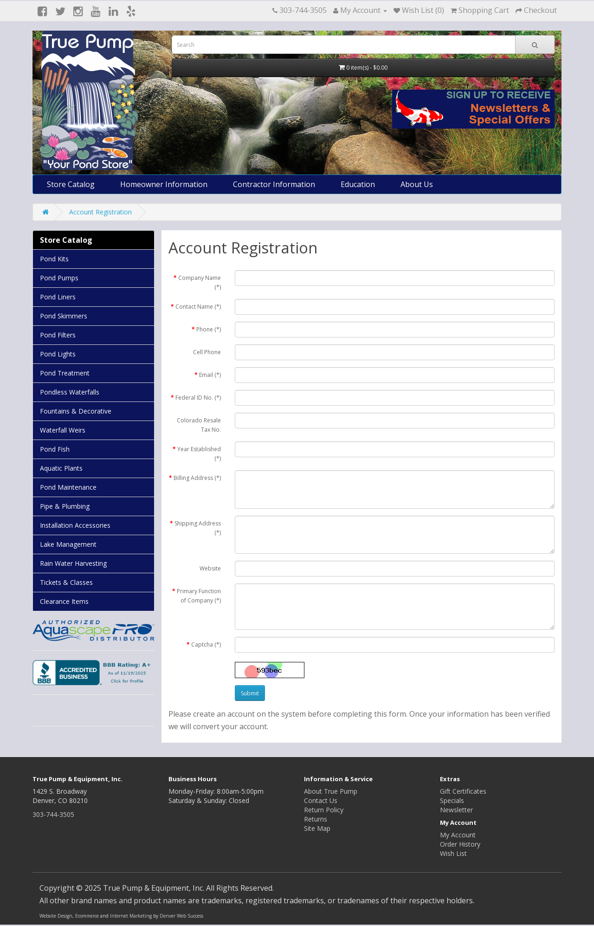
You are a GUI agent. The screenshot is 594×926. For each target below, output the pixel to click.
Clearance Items (64, 601)
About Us (416, 184)
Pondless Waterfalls (69, 392)
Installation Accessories (75, 525)
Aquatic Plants (61, 468)
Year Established (199, 453)
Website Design (55, 916)
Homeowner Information (163, 184)
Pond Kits (54, 258)
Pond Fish (55, 449)
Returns (315, 819)
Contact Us (320, 800)
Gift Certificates (463, 791)
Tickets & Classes (66, 582)
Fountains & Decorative (75, 411)
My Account (458, 834)
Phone (208, 329)
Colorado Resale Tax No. (199, 425)
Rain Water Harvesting (73, 563)
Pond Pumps (59, 277)
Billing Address (197, 478)
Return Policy (323, 809)
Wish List (453, 853)
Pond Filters (58, 334)
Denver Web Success (181, 916)
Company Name (199, 282)
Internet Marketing (131, 916)
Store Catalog (71, 184)
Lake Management (68, 544)
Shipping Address (197, 528)
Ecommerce (87, 916)
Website (210, 568)
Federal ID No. (198, 397)
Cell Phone (207, 352)
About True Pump (330, 791)
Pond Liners (58, 296)
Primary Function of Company (199, 595)
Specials (452, 800)
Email (210, 375)
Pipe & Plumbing (65, 506)
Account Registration (100, 211)
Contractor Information (274, 184)
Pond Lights (58, 354)
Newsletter (456, 809)
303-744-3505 (53, 814)
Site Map (317, 828)
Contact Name (198, 307)
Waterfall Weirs (62, 430)
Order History (460, 844)
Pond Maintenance (68, 487)
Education (358, 184)
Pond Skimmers (63, 315)
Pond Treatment (65, 373)
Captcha (206, 644)
